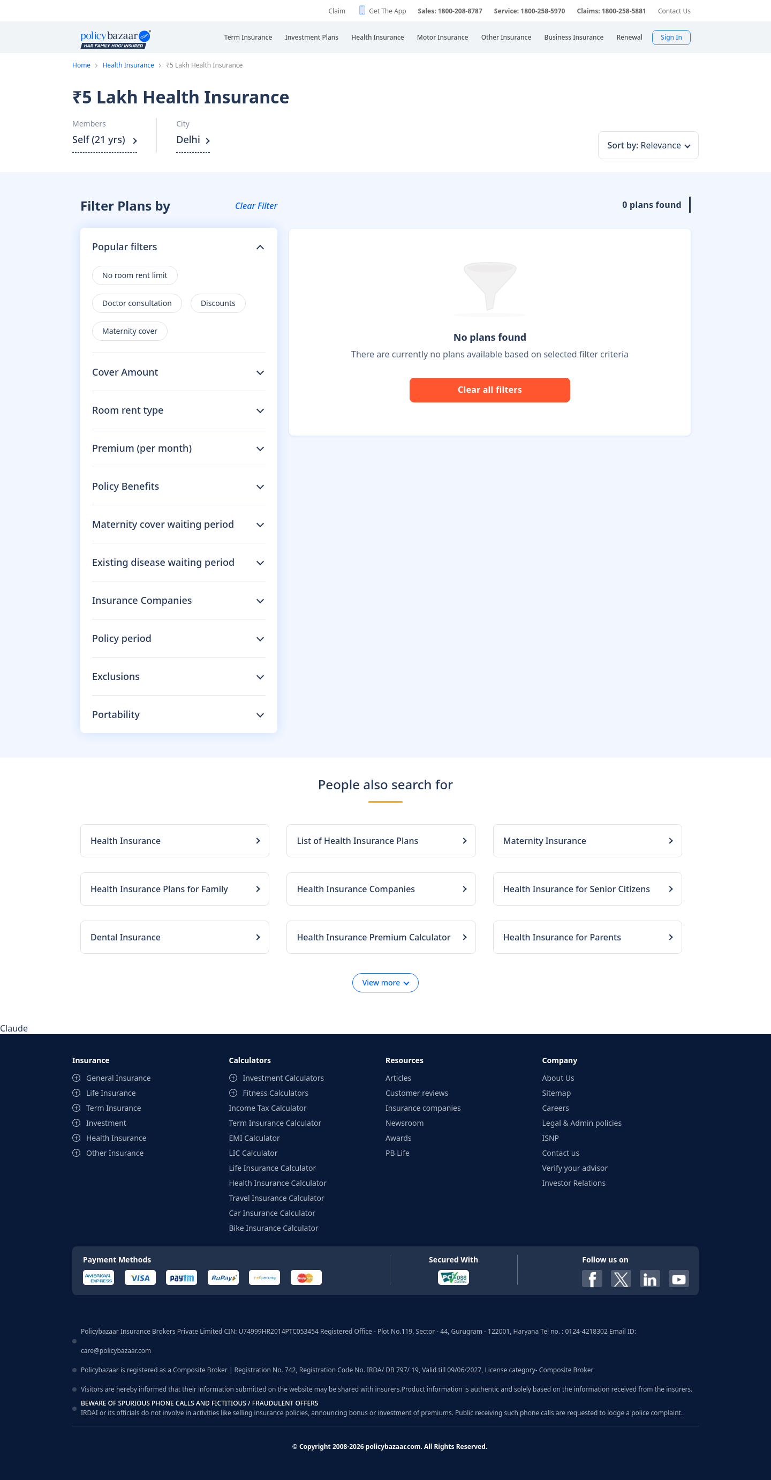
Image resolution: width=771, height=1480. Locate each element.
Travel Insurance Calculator (276, 1198)
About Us (558, 1078)
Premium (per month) (142, 448)
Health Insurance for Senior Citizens (576, 889)
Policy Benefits (125, 486)
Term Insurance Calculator (275, 1123)
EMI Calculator (254, 1138)
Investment (106, 1123)
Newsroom (405, 1123)
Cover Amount (125, 371)
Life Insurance (111, 1093)
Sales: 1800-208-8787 (450, 11)
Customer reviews (417, 1093)
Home (81, 65)
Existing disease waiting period (163, 562)
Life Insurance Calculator (272, 1168)
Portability (116, 714)
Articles (398, 1078)
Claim (336, 11)
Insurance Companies (142, 600)
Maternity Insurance (544, 841)
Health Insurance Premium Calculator (373, 937)
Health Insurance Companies (356, 889)
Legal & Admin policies (582, 1123)
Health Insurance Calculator (278, 1183)
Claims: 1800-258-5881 (611, 11)
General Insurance (118, 1078)
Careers (555, 1108)
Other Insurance (114, 1153)
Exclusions (116, 676)
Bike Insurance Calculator (274, 1228)
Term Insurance (113, 1108)
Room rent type (127, 409)
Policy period (122, 638)
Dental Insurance (125, 937)
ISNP (551, 1138)
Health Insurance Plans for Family (159, 889)
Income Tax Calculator (268, 1108)
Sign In (671, 37)
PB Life (398, 1153)
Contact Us (674, 11)
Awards (399, 1138)
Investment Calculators (283, 1078)
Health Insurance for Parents (562, 937)
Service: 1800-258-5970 (529, 11)
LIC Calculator (253, 1153)
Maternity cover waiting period (163, 524)
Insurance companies (423, 1108)
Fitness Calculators (276, 1093)
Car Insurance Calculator (272, 1213)
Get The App (387, 11)
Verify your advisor (575, 1168)
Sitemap (556, 1093)
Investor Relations (574, 1183)
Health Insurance (128, 65)
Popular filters (124, 246)
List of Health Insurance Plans (357, 841)
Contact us (561, 1153)
